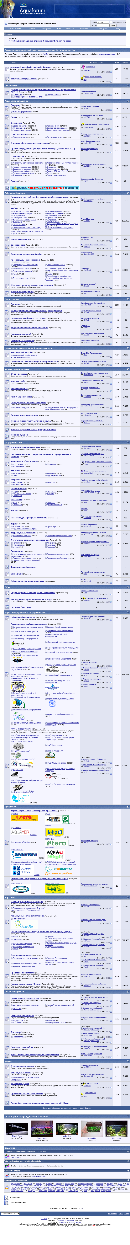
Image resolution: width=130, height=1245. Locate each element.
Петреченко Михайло (39, 1176)
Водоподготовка (53, 169)
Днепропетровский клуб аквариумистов (56, 635)
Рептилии (17, 543)
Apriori (84, 1191)
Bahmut (86, 946)
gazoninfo (87, 921)
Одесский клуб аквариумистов (59, 675)
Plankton (87, 664)
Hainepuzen (52, 1185)
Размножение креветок (22, 271)
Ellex (85, 592)
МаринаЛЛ (70, 1187)
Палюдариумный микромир (58, 558)
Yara (115, 1189)
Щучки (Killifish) (53, 222)
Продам (50, 936)
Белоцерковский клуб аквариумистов (28, 627)
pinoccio (86, 543)
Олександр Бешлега (91, 1010)
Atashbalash (84, 1189)
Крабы (49, 274)
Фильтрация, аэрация (22, 169)
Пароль (94, 25)
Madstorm (51, 1191)
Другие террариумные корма (24, 529)
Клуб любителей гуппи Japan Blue (61, 784)
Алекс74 (36, 1187)
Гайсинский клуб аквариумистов (60, 631)
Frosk (74, 1189)
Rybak (67, 1185)
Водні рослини (12, 299)
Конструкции (18, 464)
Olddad (86, 906)
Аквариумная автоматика (23, 173)
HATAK (86, 320)
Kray (83, 1185)
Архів (121, 1213)
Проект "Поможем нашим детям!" (60, 1005)
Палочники (17, 496)
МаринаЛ (57, 1187)
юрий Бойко (15, 1184)
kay (85, 956)
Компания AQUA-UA (21, 842)
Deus (85, 355)
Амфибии (51, 543)
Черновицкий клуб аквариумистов (27, 723)
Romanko (87, 448)
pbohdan (87, 246)
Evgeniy (24, 1189)
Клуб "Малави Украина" (56, 763)
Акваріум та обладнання (16, 101)
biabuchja (87, 70)
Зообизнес (17, 1022)
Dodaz (50, 1189)
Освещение (52, 167)
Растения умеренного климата (59, 536)
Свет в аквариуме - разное (58, 130)
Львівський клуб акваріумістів (59, 659)
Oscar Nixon (88, 201)
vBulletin (44, 1219)
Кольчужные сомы (54, 215)
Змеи (15, 475)
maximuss (89, 1185)
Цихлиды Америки (54, 211)
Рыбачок (35, 1185)
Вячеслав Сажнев (21, 1185)
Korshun (87, 221)
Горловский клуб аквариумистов (26, 635)
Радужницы (51, 220)
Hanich (108, 1191)
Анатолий (87, 397)
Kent (85, 389)
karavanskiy (88, 1055)
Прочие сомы (52, 218)
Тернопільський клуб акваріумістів (61, 693)
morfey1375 (88, 406)
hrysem (86, 681)
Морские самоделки (21, 407)
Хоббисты (51, 1020)
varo (85, 502)
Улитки (16, 547)
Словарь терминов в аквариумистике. (28, 97)
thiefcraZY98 (88, 93)
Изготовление (18, 466)
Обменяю (17, 940)
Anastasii (87, 482)
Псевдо (94, 22)
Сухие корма (52, 526)
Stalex (13, 1191)
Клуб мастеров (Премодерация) (26, 735)
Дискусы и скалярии (21, 211)
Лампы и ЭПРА (53, 126)
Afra (85, 675)
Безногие (50, 482)
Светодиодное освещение (57, 128)
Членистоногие (19, 545)
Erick (65, 1189)
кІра (85, 293)
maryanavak (95, 1191)
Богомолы (51, 503)
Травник (87, 600)
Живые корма (18, 526)
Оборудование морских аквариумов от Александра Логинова (62, 408)
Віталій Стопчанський (66, 1220)
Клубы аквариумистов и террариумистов (25, 612)
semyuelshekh (89, 473)
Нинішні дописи (102, 29)
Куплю (15, 936)
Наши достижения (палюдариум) (26, 560)
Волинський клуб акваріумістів (25, 631)
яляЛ (75, 1185)
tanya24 (86, 999)
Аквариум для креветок (22, 268)
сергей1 (86, 382)
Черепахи (17, 473)
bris (122, 1189)
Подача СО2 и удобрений (57, 171)
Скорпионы (51, 492)
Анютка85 (107, 1187)
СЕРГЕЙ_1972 (89, 534)
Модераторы (18, 1020)
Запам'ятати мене (118, 22)
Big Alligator (88, 270)
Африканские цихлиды (22, 213)
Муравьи (50, 494)
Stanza (26, 1187)
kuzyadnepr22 (83, 1187)
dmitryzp (110, 1184)
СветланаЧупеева (85, 1184)
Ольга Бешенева (103, 1189)
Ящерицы (51, 473)
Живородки (17, 222)
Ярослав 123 (88, 1076)
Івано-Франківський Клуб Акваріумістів (62, 648)
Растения (51, 547)
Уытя (62, 1191)
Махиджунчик (89, 455)
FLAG (86, 967)
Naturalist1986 (89, 254)
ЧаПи (59, 29)
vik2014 (14, 1189)
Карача (86, 1004)
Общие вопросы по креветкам (25, 265)
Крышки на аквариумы (22, 167)
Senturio (87, 761)
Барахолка (10, 897)
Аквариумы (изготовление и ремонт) (28, 163)
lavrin (85, 772)
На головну (112, 1213)
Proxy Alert (62, 1222)
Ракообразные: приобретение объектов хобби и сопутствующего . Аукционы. (59, 278)
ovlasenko (87, 415)
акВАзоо (87, 941)
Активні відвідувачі (12, 1151)
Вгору (126, 1213)
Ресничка (20, 1191)
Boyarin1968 (69, 1184)
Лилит (103, 1191)
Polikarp (86, 150)
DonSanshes (98, 1185)
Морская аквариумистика (17, 369)
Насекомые (51, 545)
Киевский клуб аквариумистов (25, 652)
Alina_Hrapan (73, 1191)
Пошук (118, 29)
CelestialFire (88, 618)
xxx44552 (87, 1067)
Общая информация (14, 991)
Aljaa (62, 1185)
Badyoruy (87, 136)
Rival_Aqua (17, 1136)
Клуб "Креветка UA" (55, 745)
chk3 (42, 1189)
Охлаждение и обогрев (22, 171)
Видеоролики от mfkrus (56, 1022)
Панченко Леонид (90, 886)
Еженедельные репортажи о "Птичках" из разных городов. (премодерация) (28, 909)
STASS (86, 312)
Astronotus (96, 1187)
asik (12, 1157)
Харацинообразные (55, 213)
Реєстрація (46, 29)
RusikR (33, 1189)
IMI (128, 1184)
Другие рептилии (54, 475)
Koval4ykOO (88, 127)
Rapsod (86, 239)
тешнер (86, 935)
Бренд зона (10, 807)
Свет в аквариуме (20, 126)
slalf (85, 80)
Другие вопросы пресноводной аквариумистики (28, 348)
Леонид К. (31, 1191)
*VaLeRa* (87, 1048)
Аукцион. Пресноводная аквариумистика (56, 959)
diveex (58, 1184)
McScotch (99, 1184)
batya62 (39, 1184)
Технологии (17, 175)
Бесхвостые (18, 484)
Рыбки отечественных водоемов (60, 228)
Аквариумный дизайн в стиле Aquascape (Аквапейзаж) (24, 356)
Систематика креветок (56, 265)
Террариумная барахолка (23, 947)
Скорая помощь (53, 95)
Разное (50, 173)
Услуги (15, 949)
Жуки (15, 503)
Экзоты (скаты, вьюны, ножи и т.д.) (27, 228)
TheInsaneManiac (74, 1222)
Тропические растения (22, 536)
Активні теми (13, 29)
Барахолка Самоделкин (56, 175)
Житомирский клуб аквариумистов (61, 642)
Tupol (86, 181)
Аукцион (31, 29)
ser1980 (86, 686)
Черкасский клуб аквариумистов (60, 714)
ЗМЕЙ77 (87, 117)
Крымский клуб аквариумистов (59, 652)
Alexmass (87, 1085)
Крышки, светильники (22, 130)
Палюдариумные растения (24, 558)
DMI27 (120, 1184)
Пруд (7, 587)
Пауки (15, 492)
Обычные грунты (20, 137)
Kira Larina (43, 1191)
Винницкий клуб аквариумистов (60, 627)
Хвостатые (17, 482)
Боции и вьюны (19, 225)
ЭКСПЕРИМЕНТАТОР (92, 492)
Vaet (94, 1189)
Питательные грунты (55, 137)
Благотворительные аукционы (25, 958)
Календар (84, 29)
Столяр (49, 1184)
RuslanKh (87, 986)
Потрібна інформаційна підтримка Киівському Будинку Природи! (40, 41)
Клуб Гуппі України (54, 735)
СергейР (87, 342)
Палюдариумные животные (58, 554)
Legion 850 (88, 143)
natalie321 (87, 305)
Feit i (58, 1191)
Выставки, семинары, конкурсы (25, 1005)
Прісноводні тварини (15, 193)
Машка (17, 1187)
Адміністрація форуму (82, 1108)
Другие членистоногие (22, 494)
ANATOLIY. (28, 1184)
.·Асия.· (86, 464)
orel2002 (123, 1185)
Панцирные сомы (20, 218)
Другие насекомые (54, 505)
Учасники (70, 29)
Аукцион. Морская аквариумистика (27, 963)
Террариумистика (13, 442)
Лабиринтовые (19, 215)
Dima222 (87, 422)
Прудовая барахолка (55, 947)
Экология (17, 1009)
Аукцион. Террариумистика (24, 966)
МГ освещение (19, 128)
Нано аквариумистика (22, 112)
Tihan (86, 327)
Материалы (51, 464)
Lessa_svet (88, 1035)
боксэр (86, 669)
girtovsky (47, 1187)
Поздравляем (18, 1037)
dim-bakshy (111, 1185)
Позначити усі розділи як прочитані (57, 1108)
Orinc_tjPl (87, 556)
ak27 (41, 1185)
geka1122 (87, 766)
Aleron (86, 108)
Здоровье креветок (20, 278)
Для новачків (11, 85)
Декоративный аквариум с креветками (62, 270)
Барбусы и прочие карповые (24, 220)
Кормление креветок (55, 268)
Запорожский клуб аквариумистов (27, 649)
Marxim (118, 1187)
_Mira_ (86, 961)
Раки (15, 274)
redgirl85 (60, 1189)
